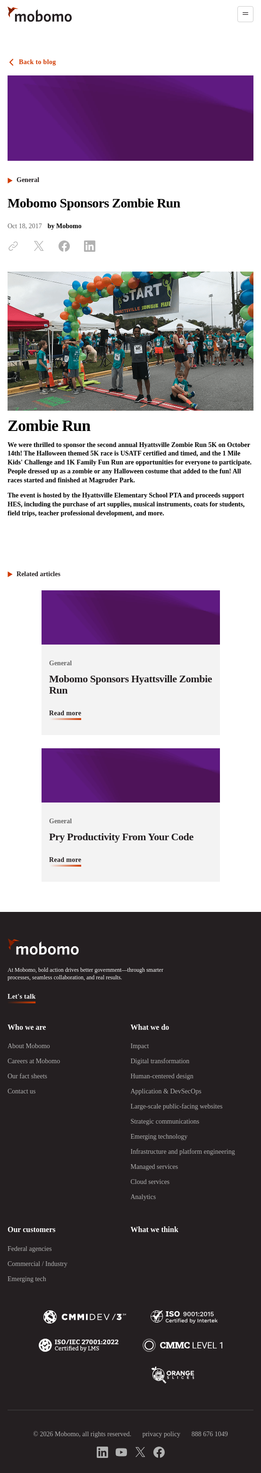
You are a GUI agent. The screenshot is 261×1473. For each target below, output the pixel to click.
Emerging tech (27, 1279)
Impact (140, 1046)
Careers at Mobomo (34, 1061)
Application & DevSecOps (166, 1091)
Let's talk (22, 996)
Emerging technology (159, 1136)
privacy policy (161, 1434)
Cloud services (150, 1181)
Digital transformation (160, 1061)
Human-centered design (162, 1076)
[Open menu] (245, 14)
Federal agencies (30, 1248)
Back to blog (37, 62)
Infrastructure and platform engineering (183, 1151)
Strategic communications (165, 1121)
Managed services (154, 1166)
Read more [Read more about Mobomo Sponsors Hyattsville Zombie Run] (65, 713)
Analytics (143, 1196)
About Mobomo (29, 1046)
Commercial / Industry (37, 1263)
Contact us (22, 1091)
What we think (154, 1229)
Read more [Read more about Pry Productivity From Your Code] (65, 859)
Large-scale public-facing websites (177, 1106)
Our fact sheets (27, 1076)
